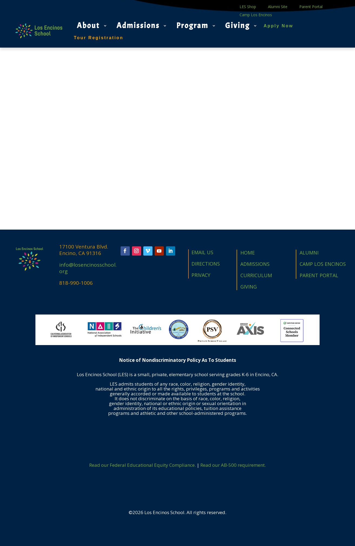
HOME (247, 252)
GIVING (248, 286)
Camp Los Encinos (256, 15)
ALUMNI (309, 252)
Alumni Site (277, 7)
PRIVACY (200, 275)
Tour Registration (98, 37)
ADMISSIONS (255, 264)
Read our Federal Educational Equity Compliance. (142, 465)
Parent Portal (311, 7)
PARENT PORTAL (319, 275)
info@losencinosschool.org (88, 268)
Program (192, 26)
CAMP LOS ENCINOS (323, 264)
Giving (237, 26)
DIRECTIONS (205, 263)
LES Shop (248, 7)
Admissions (138, 26)
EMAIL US (202, 252)
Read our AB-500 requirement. (233, 465)
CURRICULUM (256, 275)
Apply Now (278, 26)
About (88, 26)
